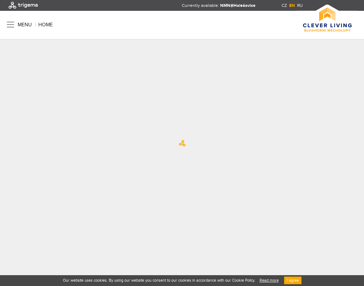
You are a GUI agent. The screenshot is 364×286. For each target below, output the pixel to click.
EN (292, 5)
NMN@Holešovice (238, 5)
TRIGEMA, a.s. (28, 217)
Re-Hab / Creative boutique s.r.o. (61, 230)
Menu (25, 24)
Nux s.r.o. (43, 237)
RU (300, 5)
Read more (269, 280)
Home (45, 25)
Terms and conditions (31, 224)
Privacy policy (74, 224)
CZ (284, 5)
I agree (293, 280)
